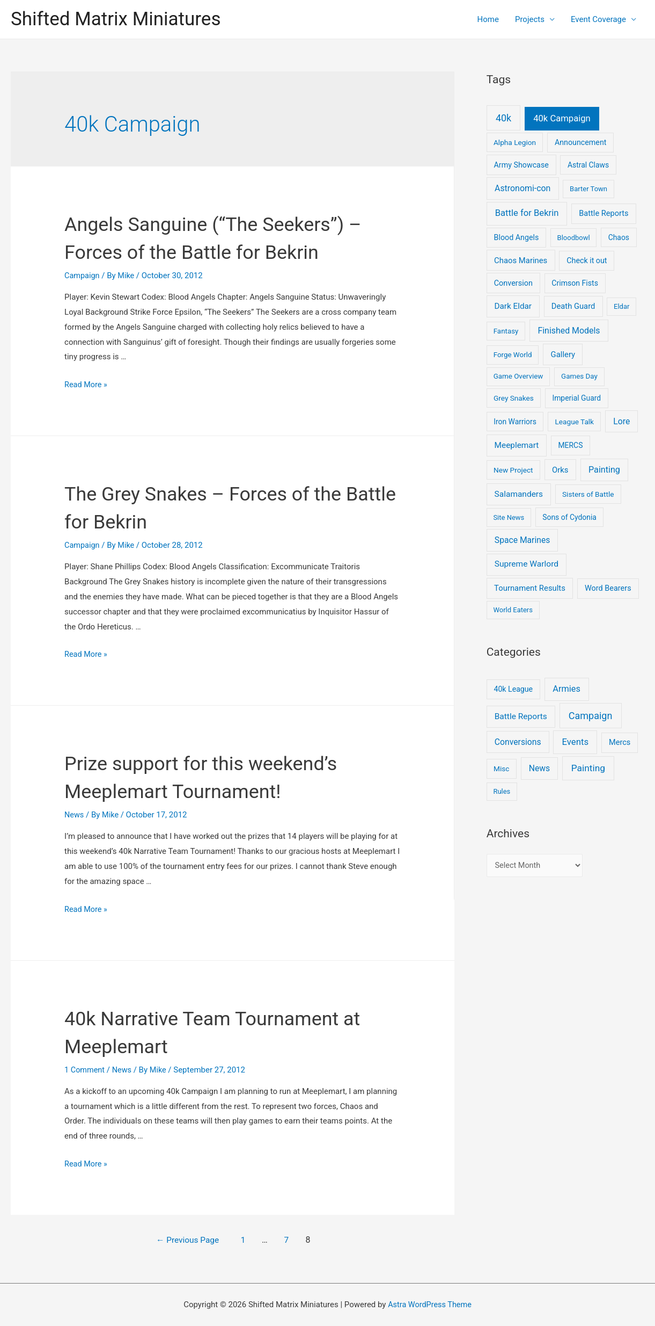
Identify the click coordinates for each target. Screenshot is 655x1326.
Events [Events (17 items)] (575, 741)
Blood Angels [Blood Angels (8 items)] (516, 237)
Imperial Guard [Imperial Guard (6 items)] (576, 398)
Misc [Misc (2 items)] (502, 768)
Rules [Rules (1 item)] (501, 791)
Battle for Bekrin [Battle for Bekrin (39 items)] (527, 213)
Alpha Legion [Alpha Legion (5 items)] (515, 142)
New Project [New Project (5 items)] (513, 470)
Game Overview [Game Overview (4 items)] (518, 376)
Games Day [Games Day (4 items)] (579, 376)
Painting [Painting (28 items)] (604, 470)
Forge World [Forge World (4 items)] (513, 355)
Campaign (82, 275)
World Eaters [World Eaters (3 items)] (513, 610)
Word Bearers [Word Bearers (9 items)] (608, 588)
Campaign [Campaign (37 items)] (591, 715)
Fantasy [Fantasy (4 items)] (506, 331)
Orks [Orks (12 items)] (560, 470)
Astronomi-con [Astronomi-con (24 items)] (522, 188)
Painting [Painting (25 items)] (588, 768)
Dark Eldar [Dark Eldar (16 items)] (513, 306)
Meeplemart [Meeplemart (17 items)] (517, 445)
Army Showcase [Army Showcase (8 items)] (521, 165)
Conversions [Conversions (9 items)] (518, 742)
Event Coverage (598, 19)
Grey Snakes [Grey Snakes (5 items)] (514, 398)
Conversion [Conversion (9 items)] (513, 283)
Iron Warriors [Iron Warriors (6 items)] (515, 421)
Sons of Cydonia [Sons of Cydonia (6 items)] (569, 517)
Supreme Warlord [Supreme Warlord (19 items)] (526, 564)
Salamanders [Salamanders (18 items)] (519, 494)
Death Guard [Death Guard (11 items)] (573, 306)
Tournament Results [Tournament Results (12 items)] (529, 588)
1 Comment (85, 1069)
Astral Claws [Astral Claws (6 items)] (588, 165)
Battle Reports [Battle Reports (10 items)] (603, 213)
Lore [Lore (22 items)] (621, 421)
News (74, 815)
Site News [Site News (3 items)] (508, 517)
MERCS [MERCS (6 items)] (570, 445)
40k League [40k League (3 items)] (513, 689)
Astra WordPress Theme (429, 1304)
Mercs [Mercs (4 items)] (619, 742)
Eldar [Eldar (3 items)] (621, 306)
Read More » (86, 384)
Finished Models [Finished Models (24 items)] (569, 330)
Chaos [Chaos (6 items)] (618, 237)
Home (488, 19)
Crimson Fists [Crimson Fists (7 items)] (574, 283)
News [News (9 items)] (539, 768)
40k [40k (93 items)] (503, 118)
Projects (529, 19)
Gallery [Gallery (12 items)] (563, 354)
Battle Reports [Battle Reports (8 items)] (521, 716)
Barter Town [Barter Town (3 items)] (588, 189)
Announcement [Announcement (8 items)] (581, 142)
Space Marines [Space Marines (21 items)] (522, 540)
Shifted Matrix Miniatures (115, 19)
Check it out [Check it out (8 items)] (586, 260)
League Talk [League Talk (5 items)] (574, 421)
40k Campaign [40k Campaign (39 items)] (562, 118)
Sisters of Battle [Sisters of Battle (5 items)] (588, 494)
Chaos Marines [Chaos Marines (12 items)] (520, 260)
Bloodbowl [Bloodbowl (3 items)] (573, 238)
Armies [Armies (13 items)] (566, 689)
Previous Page (188, 1239)
